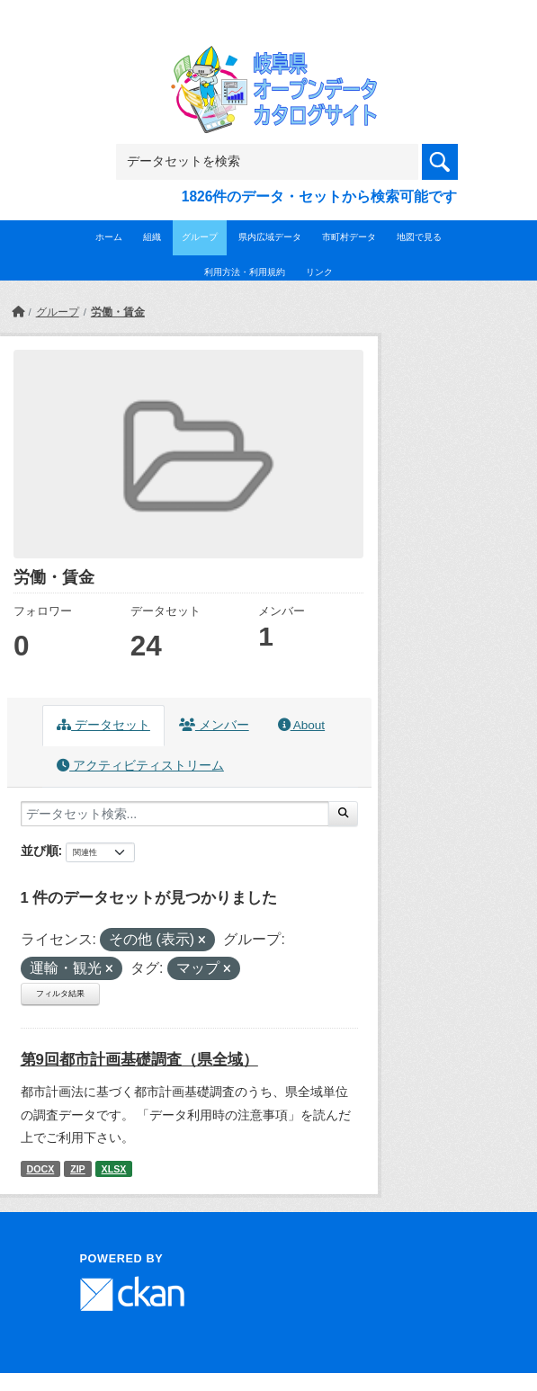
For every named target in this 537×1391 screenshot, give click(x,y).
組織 (152, 237)
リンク (319, 272)
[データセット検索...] (175, 813)
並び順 (39, 850)
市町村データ (349, 237)
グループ (200, 237)
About (301, 725)
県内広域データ (269, 237)
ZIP (77, 1169)
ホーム (108, 237)
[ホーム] (18, 312)
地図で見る (419, 237)
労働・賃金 (118, 312)
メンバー (214, 725)
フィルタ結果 (60, 993)
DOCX (40, 1169)
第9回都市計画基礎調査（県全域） (139, 1059)
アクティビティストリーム (140, 765)
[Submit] (343, 813)
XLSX (114, 1169)
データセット (103, 725)
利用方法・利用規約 (244, 272)
